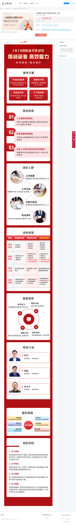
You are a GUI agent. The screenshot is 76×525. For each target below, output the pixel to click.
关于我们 (47, 517)
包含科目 (38, 29)
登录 (66, 3)
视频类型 (38, 25)
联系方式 (47, 518)
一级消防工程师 (7, 8)
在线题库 (32, 3)
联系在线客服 (66, 521)
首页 (20, 3)
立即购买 (41, 35)
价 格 (38, 18)
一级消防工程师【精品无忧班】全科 (20, 8)
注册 (73, 3)
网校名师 (26, 3)
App (37, 3)
